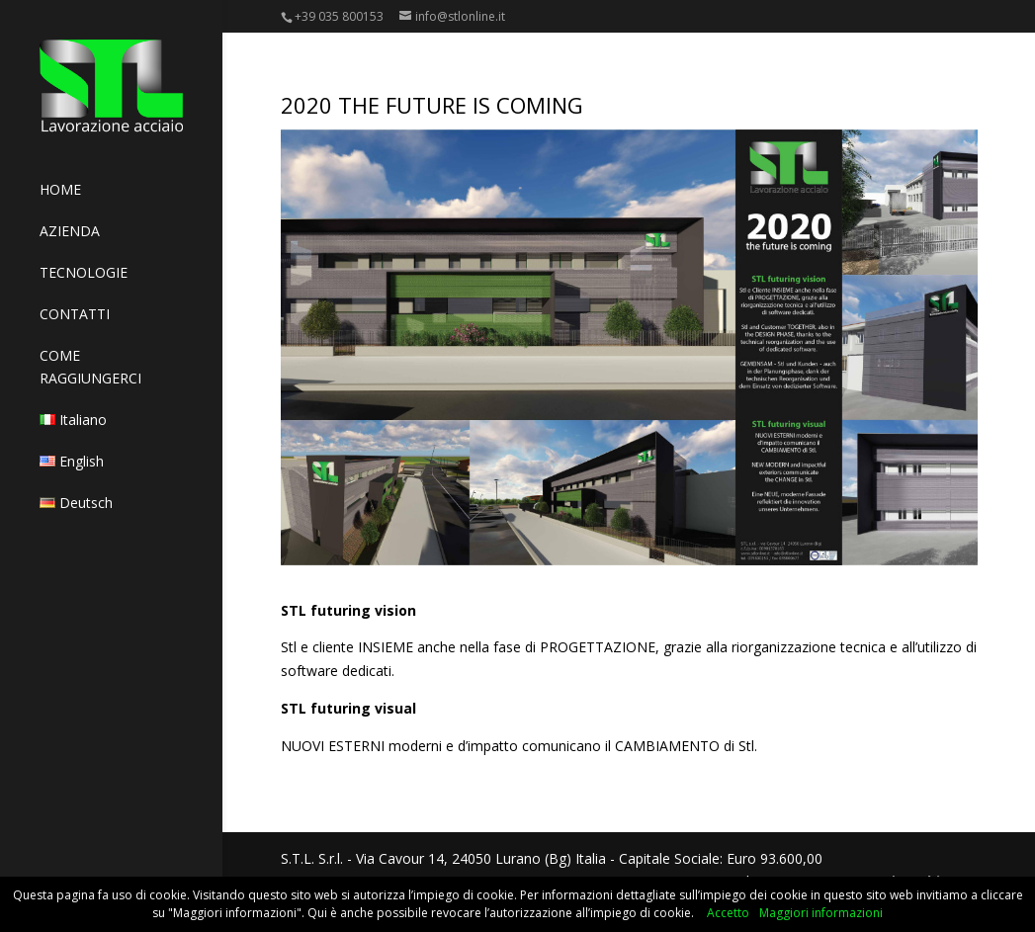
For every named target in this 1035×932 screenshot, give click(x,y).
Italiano (73, 419)
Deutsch (76, 502)
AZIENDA (70, 230)
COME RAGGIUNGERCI (90, 366)
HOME (60, 189)
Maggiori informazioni (821, 912)
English (72, 461)
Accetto (728, 912)
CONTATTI (75, 313)
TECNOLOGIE (84, 272)
